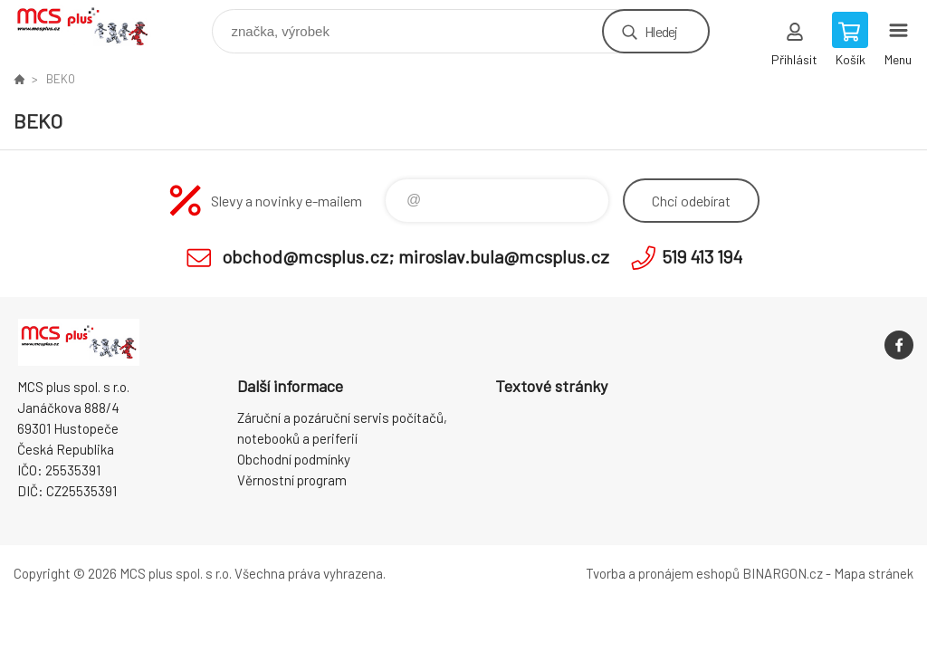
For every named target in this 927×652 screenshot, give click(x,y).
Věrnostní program (292, 480)
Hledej (661, 31)
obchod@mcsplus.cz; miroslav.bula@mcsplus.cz (415, 256)
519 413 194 (702, 256)
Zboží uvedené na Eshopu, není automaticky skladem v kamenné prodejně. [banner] (94, 26)
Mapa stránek (873, 573)
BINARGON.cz (782, 573)
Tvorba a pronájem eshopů (663, 573)
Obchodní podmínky (293, 459)
